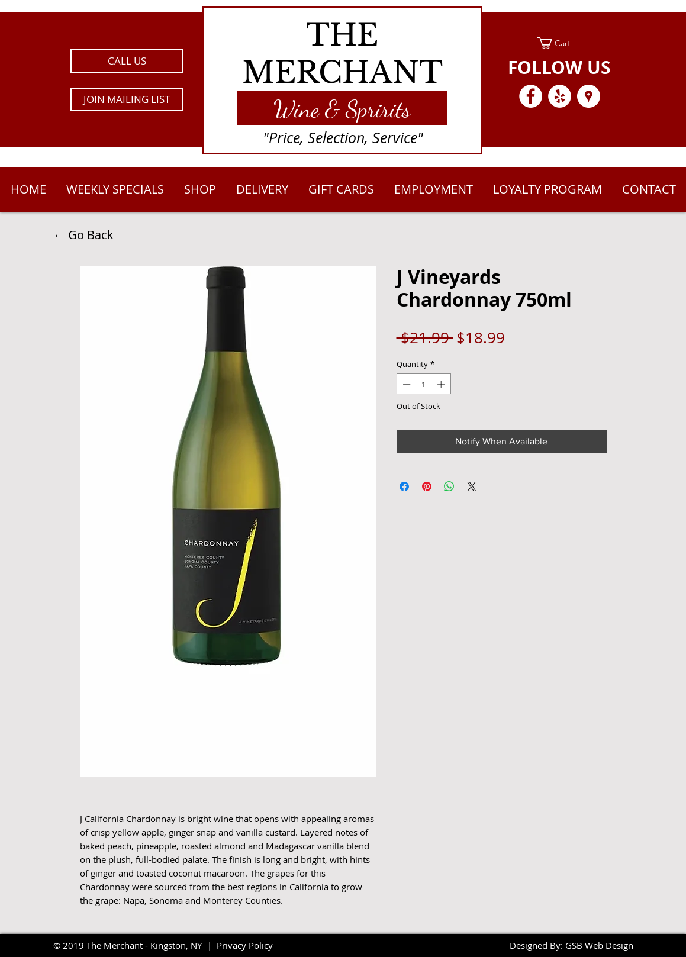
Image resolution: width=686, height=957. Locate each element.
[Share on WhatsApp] (449, 486)
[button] (126, 99)
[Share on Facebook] (404, 486)
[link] (559, 43)
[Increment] (442, 384)
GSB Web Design (599, 945)
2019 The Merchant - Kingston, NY (132, 945)
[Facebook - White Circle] (530, 96)
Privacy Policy (245, 945)
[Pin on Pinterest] (427, 486)
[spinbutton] (423, 384)
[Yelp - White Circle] (559, 96)
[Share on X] (472, 486)
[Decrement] (405, 384)
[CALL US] (126, 61)
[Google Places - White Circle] (588, 96)
